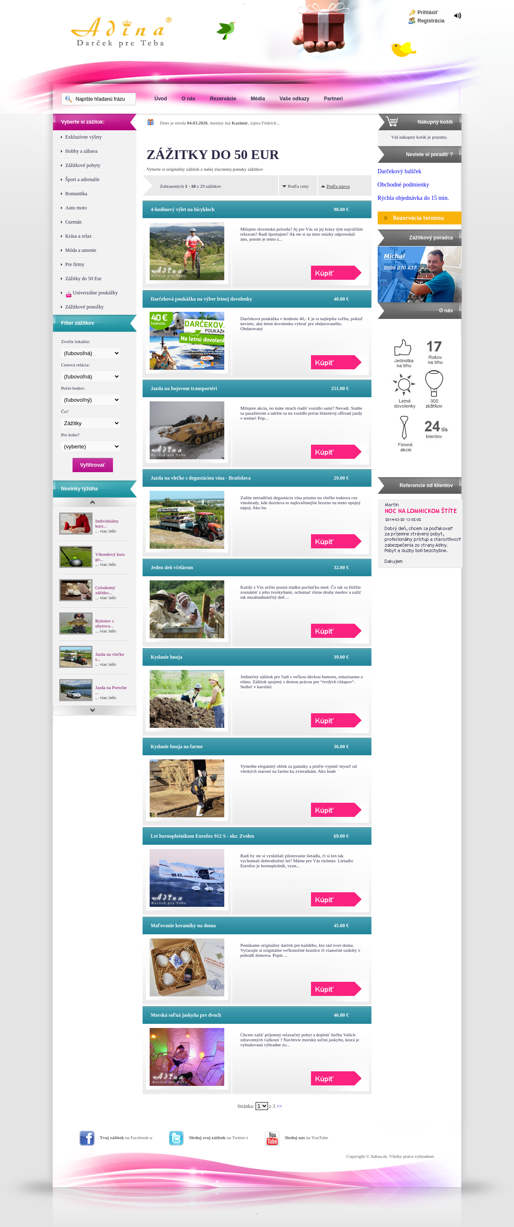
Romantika (76, 194)
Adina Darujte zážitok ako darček (128, 33)
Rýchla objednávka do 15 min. (413, 198)
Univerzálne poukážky (91, 294)
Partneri (333, 99)
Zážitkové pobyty (82, 165)
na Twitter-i (218, 1137)
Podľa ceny (298, 186)
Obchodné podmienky (403, 185)
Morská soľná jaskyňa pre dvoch (186, 1015)
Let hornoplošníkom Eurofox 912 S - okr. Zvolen (202, 836)
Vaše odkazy (294, 99)
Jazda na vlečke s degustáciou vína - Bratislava (201, 478)
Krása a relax (78, 236)
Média (258, 99)
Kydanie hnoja (167, 657)
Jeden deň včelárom (172, 567)
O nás (189, 99)
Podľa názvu (338, 186)
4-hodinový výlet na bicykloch (183, 209)
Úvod (161, 99)
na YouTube (306, 1137)
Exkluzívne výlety (83, 137)
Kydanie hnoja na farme (177, 746)
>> (279, 1106)
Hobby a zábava (81, 151)
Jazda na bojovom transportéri (184, 388)
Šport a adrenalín (82, 179)
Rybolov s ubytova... (104, 623)
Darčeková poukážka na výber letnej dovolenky (201, 299)
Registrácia (431, 21)
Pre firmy (75, 264)
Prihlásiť (428, 12)
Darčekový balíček (399, 171)
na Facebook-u (126, 1137)
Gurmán (73, 222)
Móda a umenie (81, 250)
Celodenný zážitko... (105, 590)
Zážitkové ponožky (84, 307)
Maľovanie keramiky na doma (183, 925)
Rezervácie (223, 99)
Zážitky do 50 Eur (83, 278)
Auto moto (76, 208)
